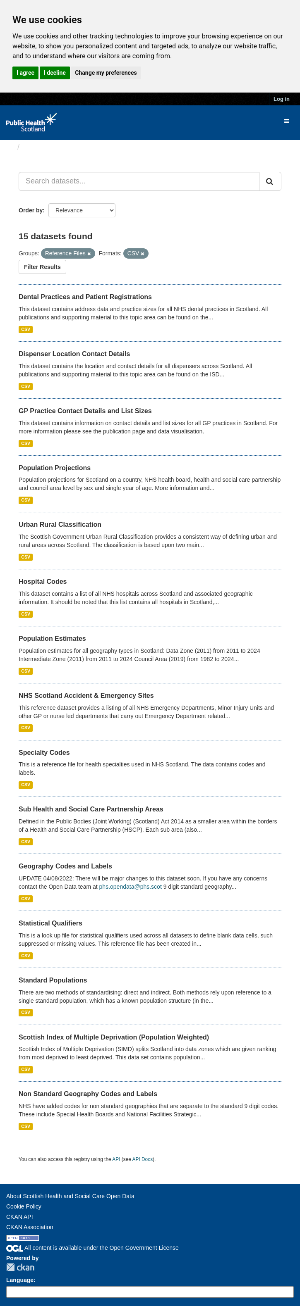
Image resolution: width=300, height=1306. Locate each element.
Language (20, 1280)
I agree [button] (25, 72)
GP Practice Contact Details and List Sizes (85, 410)
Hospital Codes (43, 581)
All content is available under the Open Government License (92, 1247)
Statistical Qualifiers (50, 923)
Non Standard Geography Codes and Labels (88, 1093)
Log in (282, 99)
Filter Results (42, 267)
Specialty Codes (44, 752)
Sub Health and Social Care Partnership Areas (91, 809)
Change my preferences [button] (106, 72)
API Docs (142, 1159)
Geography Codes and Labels (65, 866)
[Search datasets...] (139, 181)
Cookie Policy (23, 1206)
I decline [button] (55, 72)
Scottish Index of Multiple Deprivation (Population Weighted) (114, 1037)
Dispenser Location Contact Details (74, 353)
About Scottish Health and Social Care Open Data (70, 1196)
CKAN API (19, 1216)
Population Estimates (52, 638)
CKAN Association (29, 1227)
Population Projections (55, 467)
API (116, 1159)
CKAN (20, 1267)
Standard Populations (53, 980)
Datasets (39, 147)
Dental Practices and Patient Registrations (85, 296)
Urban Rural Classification (60, 524)
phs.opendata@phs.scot (130, 886)
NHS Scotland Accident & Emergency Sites (86, 695)
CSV (25, 329)
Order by (31, 210)
